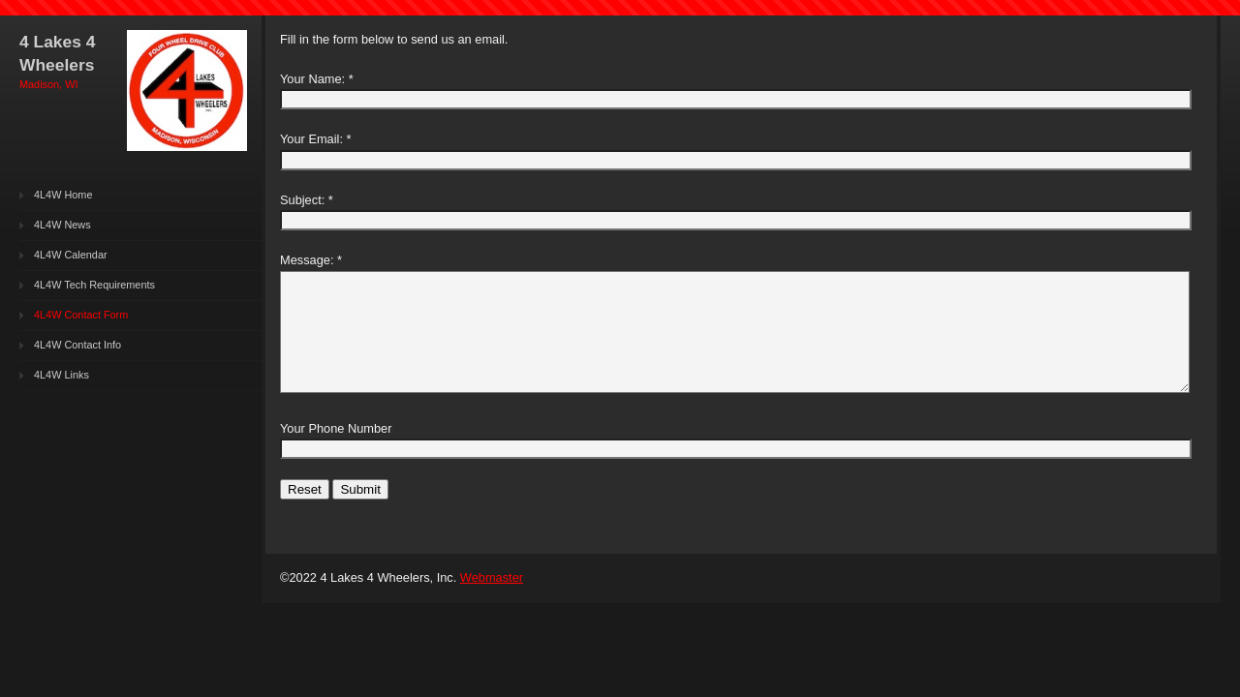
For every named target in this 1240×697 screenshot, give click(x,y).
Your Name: (312, 79)
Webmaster (491, 577)
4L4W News (62, 224)
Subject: (302, 200)
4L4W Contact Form (81, 314)
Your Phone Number (335, 428)
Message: (306, 260)
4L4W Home (63, 194)
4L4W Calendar (71, 254)
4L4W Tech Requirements (94, 284)
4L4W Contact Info (77, 344)
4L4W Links (61, 374)
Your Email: (311, 139)
